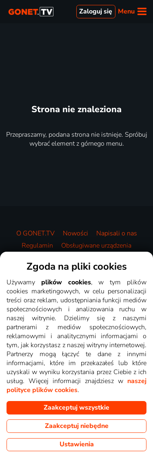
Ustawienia (77, 444)
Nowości (75, 233)
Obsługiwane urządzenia (96, 245)
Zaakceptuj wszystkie (76, 407)
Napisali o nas (116, 233)
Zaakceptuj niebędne (77, 425)
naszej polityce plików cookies (76, 386)
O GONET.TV (35, 233)
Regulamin (37, 245)
